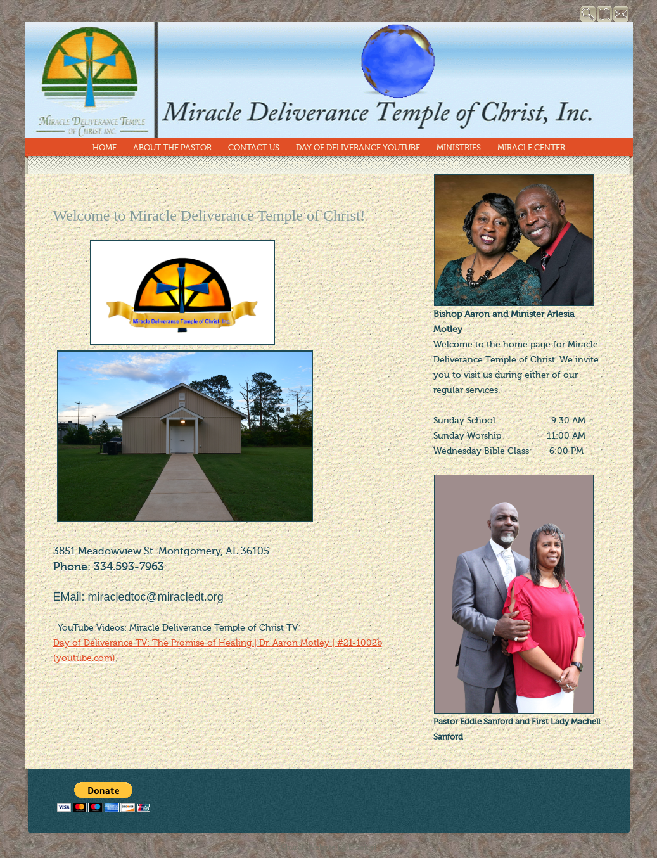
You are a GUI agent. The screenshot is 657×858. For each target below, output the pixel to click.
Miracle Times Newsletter (254, 165)
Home (104, 147)
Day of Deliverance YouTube (358, 147)
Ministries (459, 147)
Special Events (360, 165)
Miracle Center (531, 147)
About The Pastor (172, 147)
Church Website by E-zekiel (328, 847)
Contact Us (253, 147)
